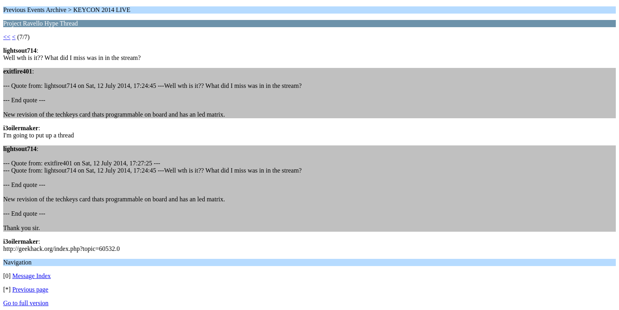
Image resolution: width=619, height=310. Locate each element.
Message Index (31, 275)
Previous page (30, 289)
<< (6, 37)
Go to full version (25, 303)
